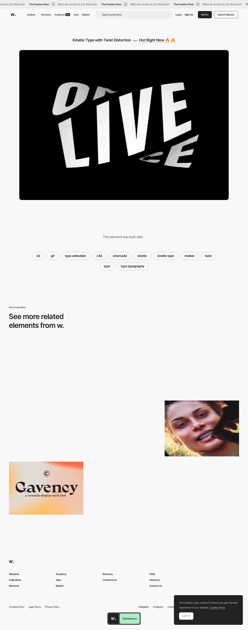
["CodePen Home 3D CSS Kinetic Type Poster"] (124, 368)
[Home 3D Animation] (124, 428)
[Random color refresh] (202, 368)
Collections (15, 579)
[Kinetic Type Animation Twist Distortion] (46, 368)
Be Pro (204, 14)
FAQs (152, 574)
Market (86, 14)
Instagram (158, 606)
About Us (154, 579)
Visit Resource (129, 618)
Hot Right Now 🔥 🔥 (157, 40)
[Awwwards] (13, 14)
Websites (14, 574)
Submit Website (226, 14)
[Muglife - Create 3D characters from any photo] (202, 428)
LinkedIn (172, 606)
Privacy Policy (52, 606)
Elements (14, 585)
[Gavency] (46, 488)
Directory (46, 14)
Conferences (110, 579)
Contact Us (155, 585)
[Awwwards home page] (113, 618)
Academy (62, 14)
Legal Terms (34, 606)
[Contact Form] (124, 489)
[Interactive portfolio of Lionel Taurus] (46, 427)
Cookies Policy (16, 606)
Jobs (76, 14)
